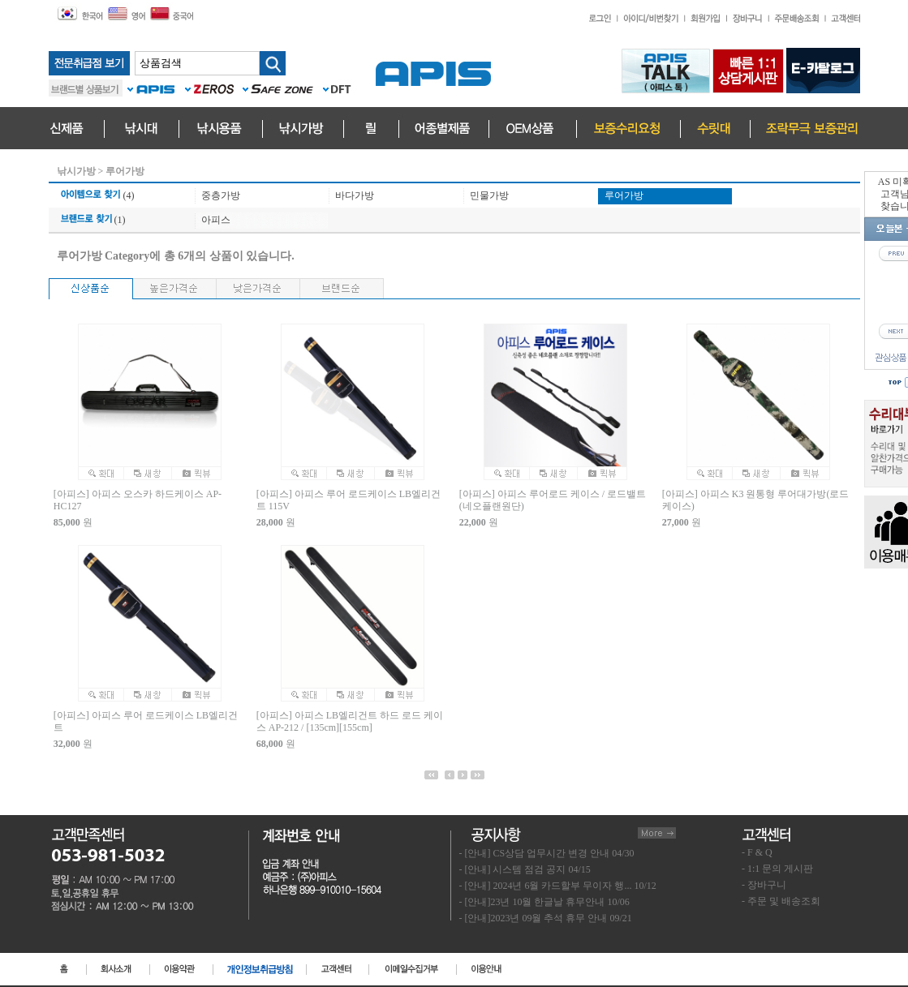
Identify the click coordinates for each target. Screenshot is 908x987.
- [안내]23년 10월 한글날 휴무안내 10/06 (544, 902)
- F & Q (757, 852)
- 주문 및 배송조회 (781, 901)
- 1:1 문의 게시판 (777, 868)
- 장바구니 (764, 884)
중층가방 (220, 195)
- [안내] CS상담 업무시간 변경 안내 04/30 (547, 853)
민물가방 (489, 195)
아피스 (215, 219)
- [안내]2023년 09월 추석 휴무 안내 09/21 (545, 918)
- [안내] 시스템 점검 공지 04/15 (525, 869)
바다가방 (354, 195)
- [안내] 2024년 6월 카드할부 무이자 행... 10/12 (557, 885)
